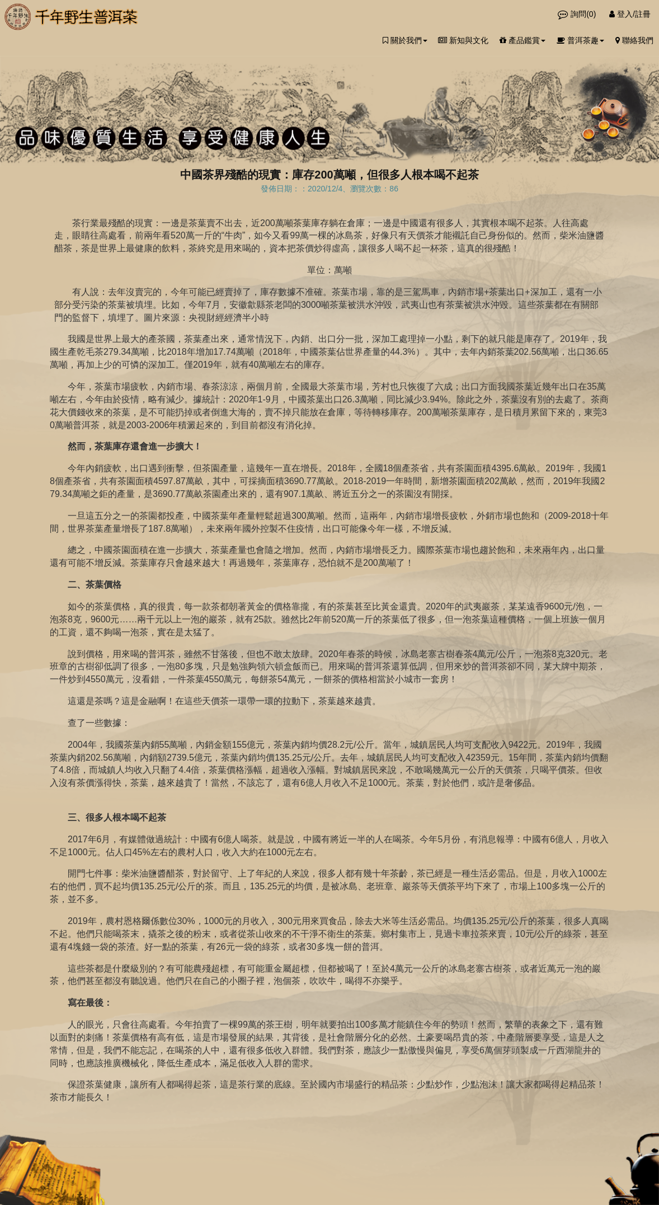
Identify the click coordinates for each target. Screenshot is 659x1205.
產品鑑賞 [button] (522, 40)
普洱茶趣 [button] (580, 40)
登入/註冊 (630, 14)
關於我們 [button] (405, 40)
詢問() (578, 14)
